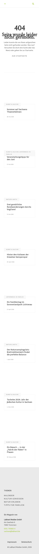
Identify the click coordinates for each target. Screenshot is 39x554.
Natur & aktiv (11, 199)
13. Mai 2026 (10, 214)
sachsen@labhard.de (12, 531)
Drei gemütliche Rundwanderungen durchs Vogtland (19, 207)
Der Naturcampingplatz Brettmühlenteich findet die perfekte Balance (18, 352)
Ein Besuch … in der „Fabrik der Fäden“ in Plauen (17, 449)
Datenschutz (26, 542)
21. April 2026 (10, 309)
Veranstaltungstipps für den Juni (18, 158)
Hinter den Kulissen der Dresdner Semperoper (18, 255)
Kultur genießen (14, 498)
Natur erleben (12, 502)
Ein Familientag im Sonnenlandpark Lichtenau (19, 303)
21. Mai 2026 (10, 164)
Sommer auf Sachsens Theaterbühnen (17, 110)
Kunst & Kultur (12, 104)
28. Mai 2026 (10, 116)
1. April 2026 (10, 359)
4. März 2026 (10, 407)
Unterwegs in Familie (15, 297)
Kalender (9, 495)
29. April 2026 (10, 262)
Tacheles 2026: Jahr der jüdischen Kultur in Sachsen (19, 400)
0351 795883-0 (9, 528)
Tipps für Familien (14, 505)
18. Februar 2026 (11, 457)
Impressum (12, 542)
